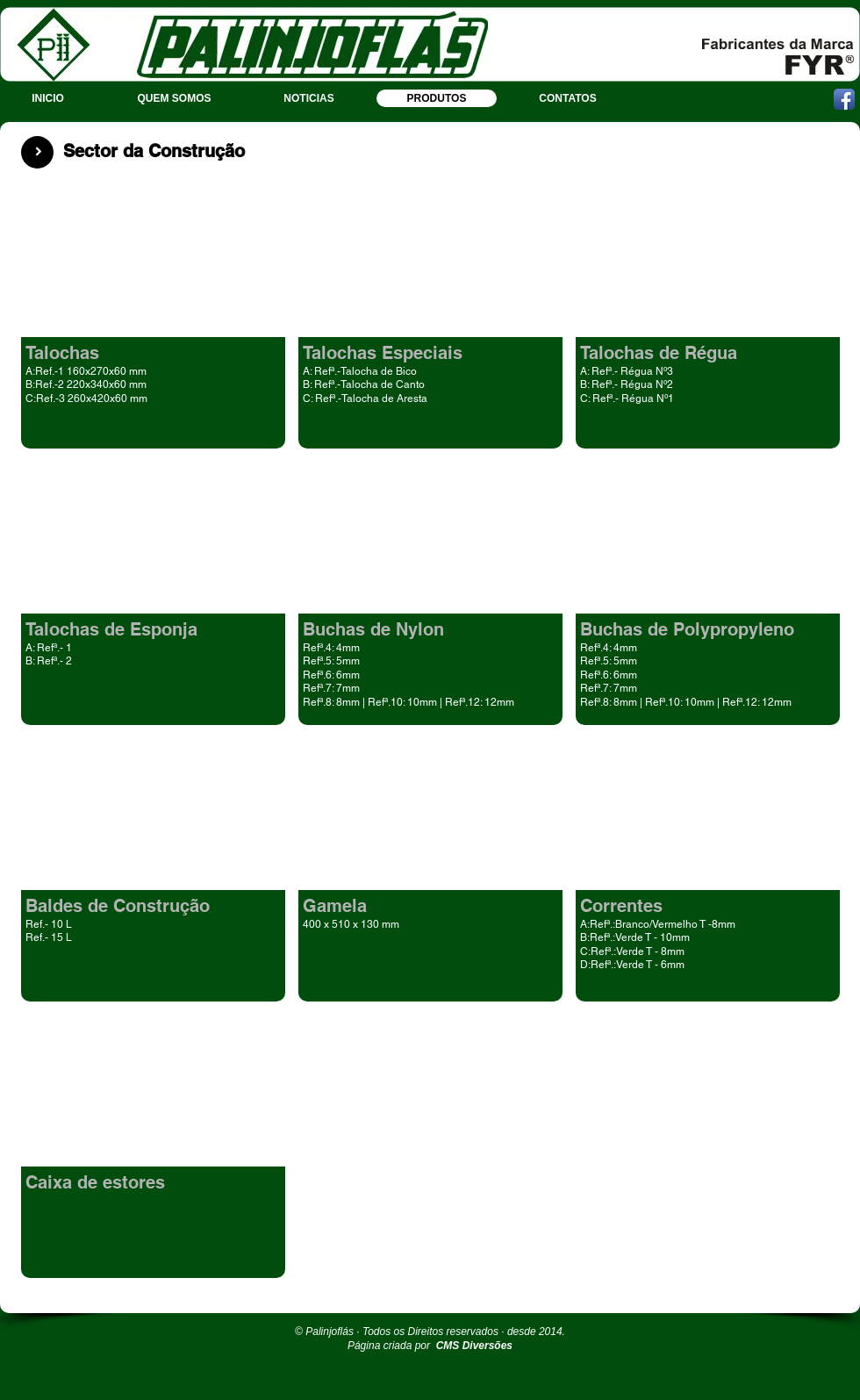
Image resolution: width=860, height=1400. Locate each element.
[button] (153, 317)
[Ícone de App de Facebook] (844, 99)
